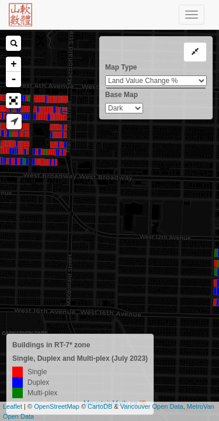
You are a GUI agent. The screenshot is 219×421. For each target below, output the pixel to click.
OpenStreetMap (56, 406)
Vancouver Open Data (151, 406)
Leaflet (12, 406)
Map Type (121, 67)
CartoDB (100, 406)
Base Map (121, 95)
